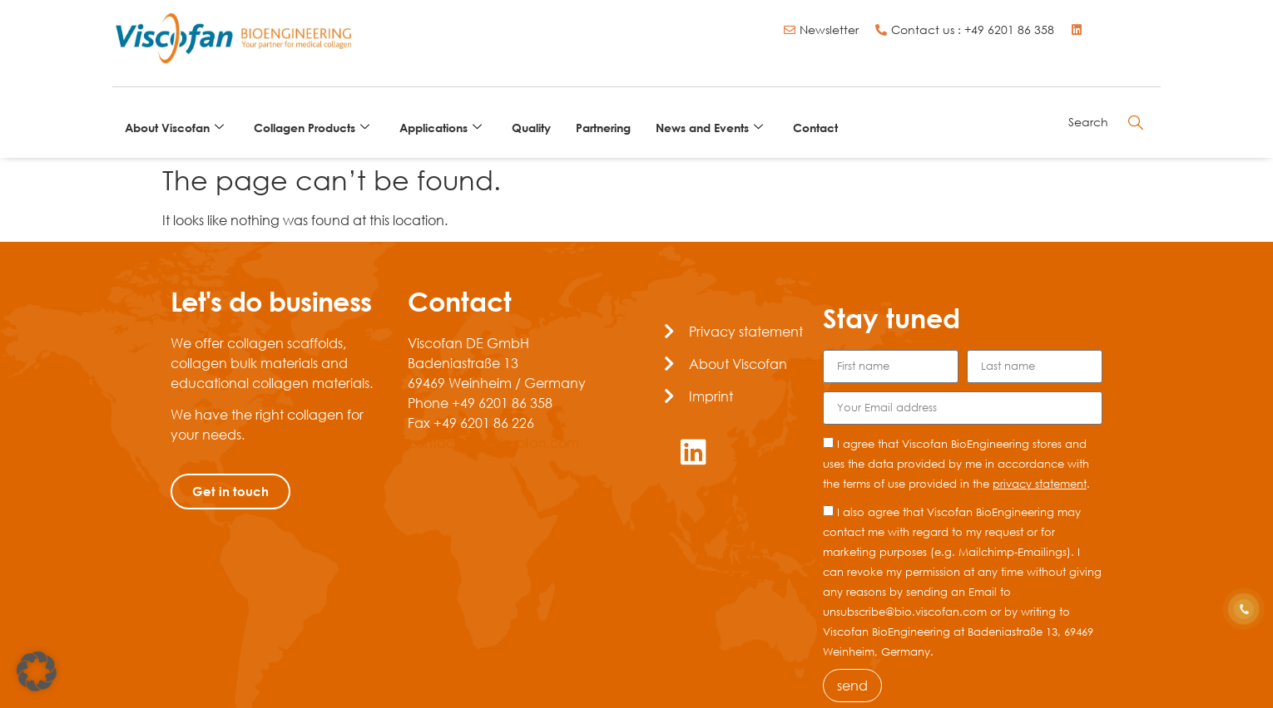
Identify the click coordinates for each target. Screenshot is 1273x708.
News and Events (709, 127)
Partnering (603, 127)
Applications (440, 127)
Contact (815, 127)
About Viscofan (174, 127)
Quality (531, 127)
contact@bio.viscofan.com (493, 443)
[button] (36, 671)
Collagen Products (311, 127)
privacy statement (1040, 483)
